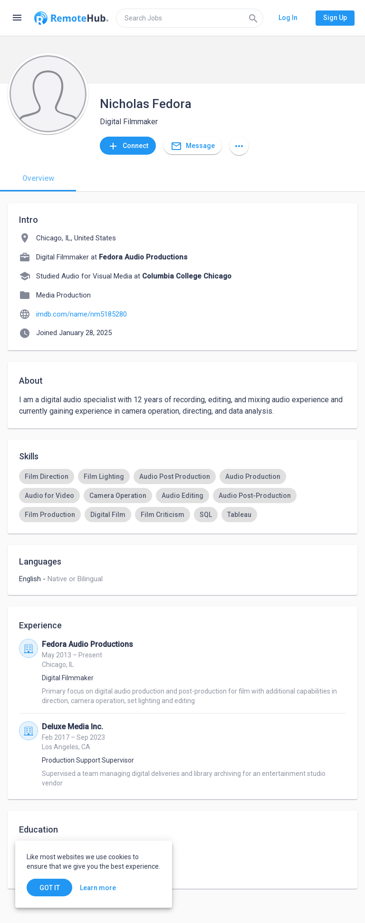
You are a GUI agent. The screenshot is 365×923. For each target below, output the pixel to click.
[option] (46, 476)
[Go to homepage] (71, 18)
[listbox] (182, 495)
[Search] (253, 18)
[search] (189, 18)
